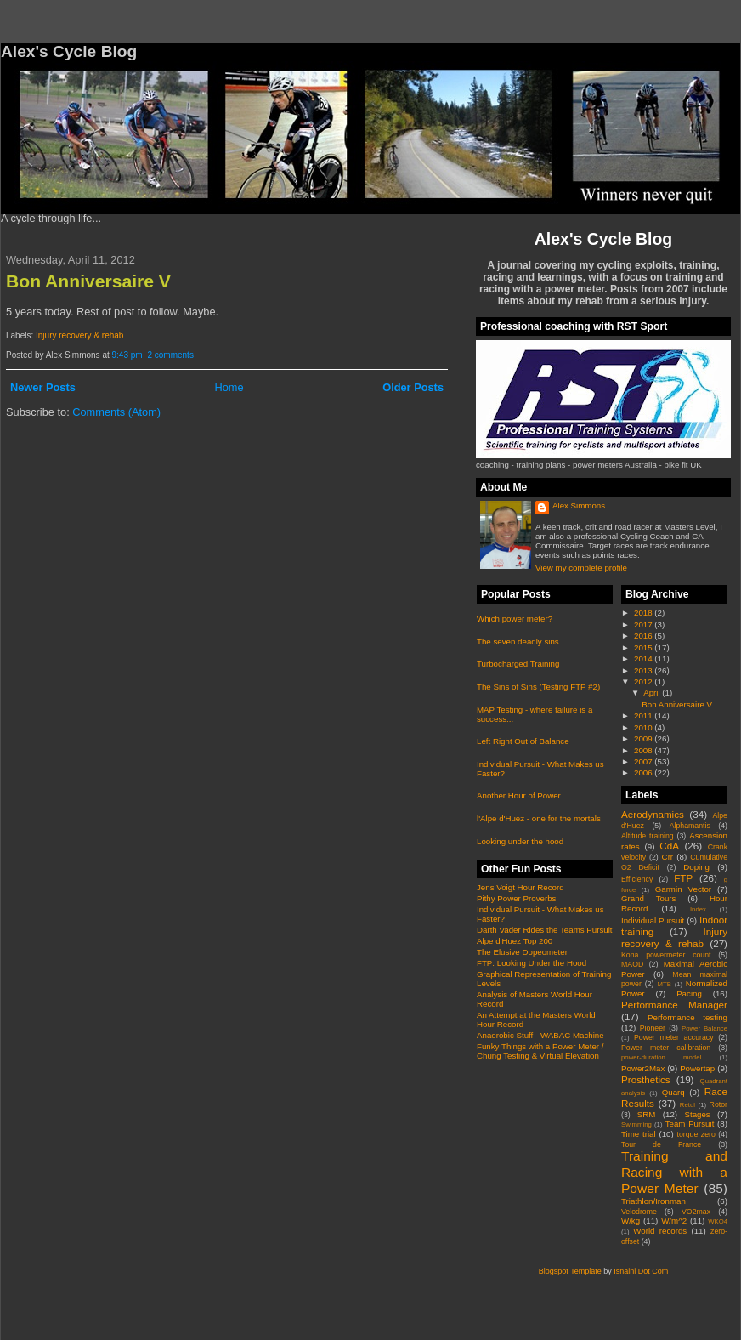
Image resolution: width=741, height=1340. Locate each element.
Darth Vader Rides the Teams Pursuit (545, 929)
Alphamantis (690, 825)
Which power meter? (514, 618)
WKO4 (717, 1221)
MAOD (632, 964)
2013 (644, 670)
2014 (644, 658)
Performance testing (687, 1017)
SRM (646, 1114)
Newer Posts (43, 387)
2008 (644, 750)
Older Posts (413, 387)
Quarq (673, 1092)
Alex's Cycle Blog (603, 239)
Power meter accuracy (674, 1037)
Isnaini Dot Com (641, 1271)
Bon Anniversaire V (88, 281)
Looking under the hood (520, 841)
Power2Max (643, 1068)
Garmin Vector (683, 889)
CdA (669, 845)
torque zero (695, 1134)
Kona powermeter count (666, 955)
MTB (664, 984)
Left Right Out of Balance (523, 741)
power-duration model (661, 1057)
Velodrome (639, 1211)
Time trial (638, 1133)
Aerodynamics (652, 814)
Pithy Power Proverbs (516, 898)
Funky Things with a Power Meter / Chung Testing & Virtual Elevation (540, 1051)
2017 (644, 624)
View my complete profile (581, 567)
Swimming (636, 1124)
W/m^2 (674, 1220)
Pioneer (652, 1028)
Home (228, 387)
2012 (644, 681)
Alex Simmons (578, 505)
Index (698, 909)
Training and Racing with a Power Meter (674, 1172)
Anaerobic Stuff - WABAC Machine (540, 1035)
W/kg (630, 1220)
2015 (644, 647)
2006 (644, 772)
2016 (644, 635)
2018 (644, 612)
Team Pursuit (690, 1123)
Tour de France (661, 1144)
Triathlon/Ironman (653, 1201)
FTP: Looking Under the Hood (531, 963)
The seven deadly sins (518, 641)
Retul (687, 1105)
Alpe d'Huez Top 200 (514, 940)
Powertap (697, 1068)
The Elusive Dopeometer (522, 952)
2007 (644, 761)
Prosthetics (645, 1079)
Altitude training (647, 836)
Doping (696, 867)
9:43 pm (127, 355)
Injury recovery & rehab (79, 335)
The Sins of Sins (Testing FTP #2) (538, 686)
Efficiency (637, 879)
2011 (644, 715)
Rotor (718, 1104)
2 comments (170, 355)
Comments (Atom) (116, 412)
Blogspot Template (570, 1271)
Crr (668, 856)
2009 (644, 738)
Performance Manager (674, 1004)
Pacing (689, 993)
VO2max (696, 1211)
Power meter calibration (665, 1047)
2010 (644, 727)
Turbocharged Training (518, 663)
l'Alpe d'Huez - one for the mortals (539, 818)
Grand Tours (648, 898)
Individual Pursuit (652, 920)
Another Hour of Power (519, 795)
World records (660, 1230)
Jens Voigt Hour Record (520, 887)
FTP (683, 877)
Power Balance (704, 1028)
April (652, 692)
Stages (697, 1114)
